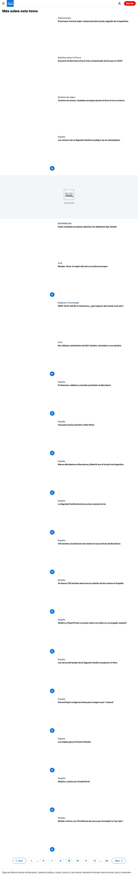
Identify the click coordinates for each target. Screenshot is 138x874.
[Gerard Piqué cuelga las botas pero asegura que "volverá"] (97, 717)
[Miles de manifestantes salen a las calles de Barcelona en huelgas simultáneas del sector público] (97, 400)
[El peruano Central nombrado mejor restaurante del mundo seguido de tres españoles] (97, 36)
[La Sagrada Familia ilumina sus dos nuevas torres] (97, 519)
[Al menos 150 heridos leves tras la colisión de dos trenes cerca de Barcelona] (97, 598)
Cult (60, 263)
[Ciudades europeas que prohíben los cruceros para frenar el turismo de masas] (97, 115)
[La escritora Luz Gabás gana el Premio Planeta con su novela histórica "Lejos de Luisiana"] (97, 757)
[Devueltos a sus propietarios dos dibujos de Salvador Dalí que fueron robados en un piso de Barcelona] (97, 360)
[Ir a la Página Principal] (10, 3)
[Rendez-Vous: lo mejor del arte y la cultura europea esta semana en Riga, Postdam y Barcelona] (97, 281)
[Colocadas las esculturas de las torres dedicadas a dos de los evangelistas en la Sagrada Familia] (97, 678)
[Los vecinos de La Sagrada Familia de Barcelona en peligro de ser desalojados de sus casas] (97, 155)
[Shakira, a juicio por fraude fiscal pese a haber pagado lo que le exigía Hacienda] (97, 796)
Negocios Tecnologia (68, 302)
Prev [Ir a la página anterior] (20, 860)
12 (94, 860)
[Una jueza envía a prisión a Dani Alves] (97, 440)
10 (77, 860)
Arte (60, 342)
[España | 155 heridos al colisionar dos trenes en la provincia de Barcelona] (97, 559)
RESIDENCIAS (64, 223)
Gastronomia (64, 18)
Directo (129, 3)
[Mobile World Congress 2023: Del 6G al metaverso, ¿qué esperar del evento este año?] (97, 321)
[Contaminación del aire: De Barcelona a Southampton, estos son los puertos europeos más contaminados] (97, 76)
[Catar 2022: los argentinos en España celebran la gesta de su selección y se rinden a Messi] (97, 479)
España (61, 137)
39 (106, 860)
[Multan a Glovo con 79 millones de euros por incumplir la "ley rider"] (97, 836)
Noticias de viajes (66, 97)
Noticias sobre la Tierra (69, 57)
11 (86, 860)
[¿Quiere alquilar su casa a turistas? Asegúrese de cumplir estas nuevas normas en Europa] (97, 242)
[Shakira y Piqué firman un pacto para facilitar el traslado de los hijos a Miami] (97, 638)
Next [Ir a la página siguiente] (117, 860)
